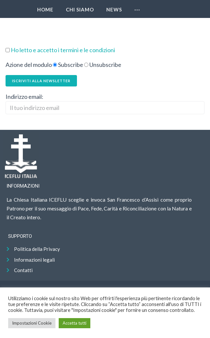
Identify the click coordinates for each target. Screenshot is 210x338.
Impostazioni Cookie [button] (32, 323)
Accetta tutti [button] (74, 323)
